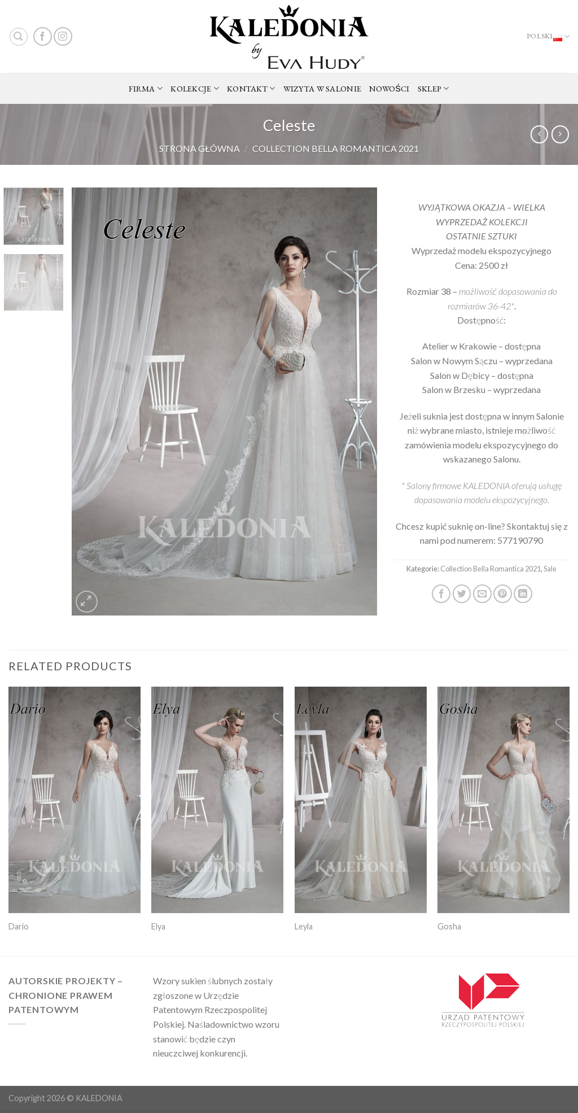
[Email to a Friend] (482, 593)
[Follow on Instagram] (63, 36)
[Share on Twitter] (462, 593)
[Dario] (74, 800)
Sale (550, 568)
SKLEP (433, 88)
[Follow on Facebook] (42, 36)
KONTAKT (251, 88)
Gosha (449, 926)
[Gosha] (503, 800)
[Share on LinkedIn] (523, 593)
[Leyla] (361, 800)
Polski (548, 37)
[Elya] (217, 800)
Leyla (304, 926)
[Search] (19, 37)
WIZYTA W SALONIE (322, 88)
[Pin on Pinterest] (502, 593)
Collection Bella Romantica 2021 (335, 148)
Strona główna (199, 148)
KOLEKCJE (194, 88)
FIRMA (146, 88)
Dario (18, 926)
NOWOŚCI (389, 88)
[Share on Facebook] (441, 593)
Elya (158, 926)
